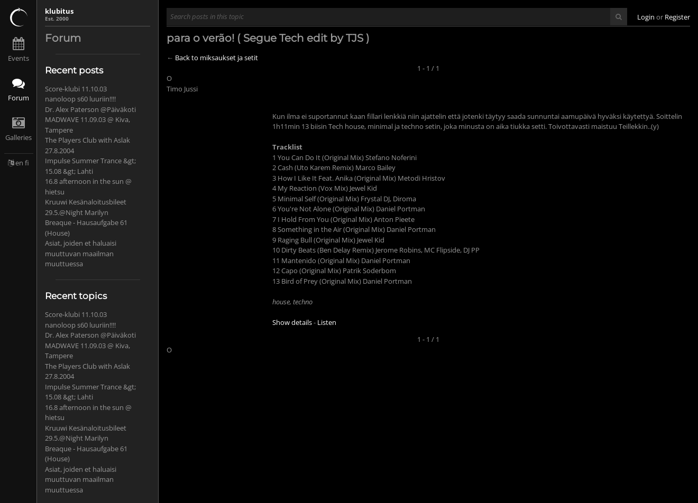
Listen (326, 322)
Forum (18, 98)
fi (27, 162)
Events (18, 58)
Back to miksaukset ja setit (216, 57)
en (19, 162)
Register (677, 17)
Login (646, 17)
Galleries (18, 137)
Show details (292, 322)
